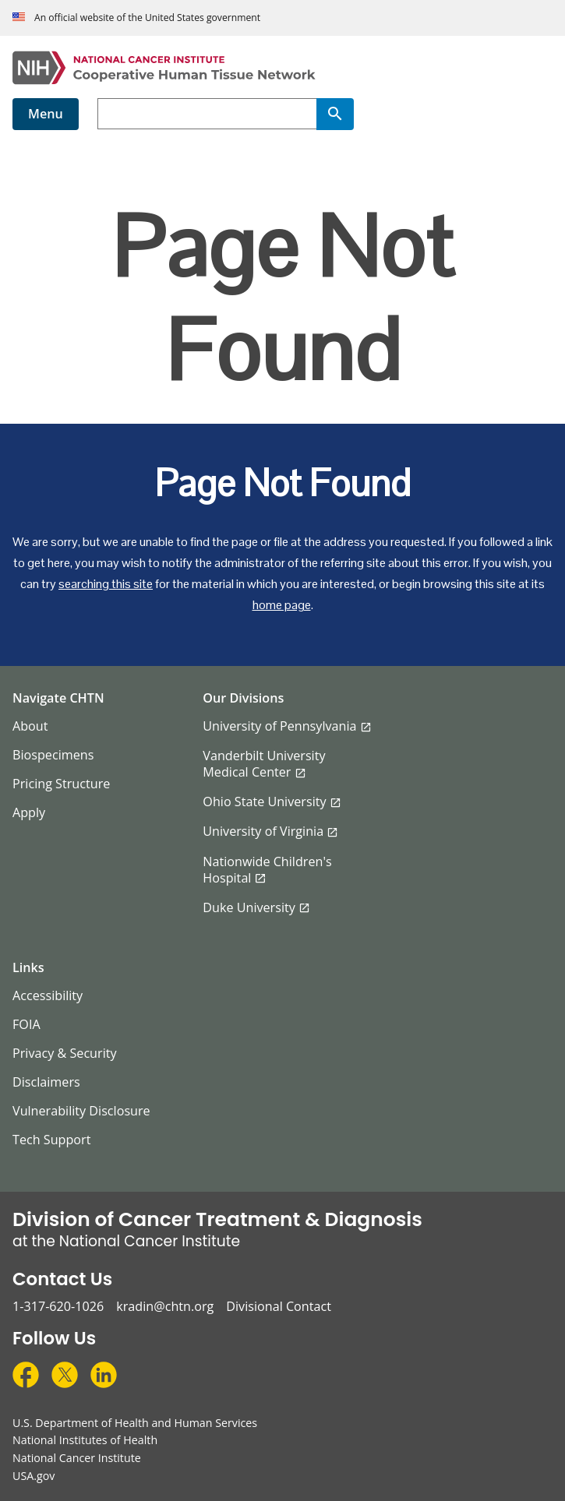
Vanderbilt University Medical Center (264, 763)
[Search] (335, 113)
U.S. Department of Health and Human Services (134, 1422)
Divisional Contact (278, 1306)
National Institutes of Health (84, 1439)
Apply (28, 812)
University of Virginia (263, 831)
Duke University (249, 907)
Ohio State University (264, 801)
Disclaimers (46, 1082)
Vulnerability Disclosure (81, 1110)
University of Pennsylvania (279, 726)
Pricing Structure (61, 783)
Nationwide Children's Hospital (267, 869)
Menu (45, 113)
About (30, 726)
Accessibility (47, 995)
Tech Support (51, 1139)
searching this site (105, 584)
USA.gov (33, 1475)
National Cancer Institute (76, 1457)
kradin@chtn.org (165, 1306)
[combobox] (206, 113)
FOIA (26, 1024)
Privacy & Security (64, 1053)
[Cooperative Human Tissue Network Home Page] (282, 67)
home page (281, 605)
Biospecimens (53, 754)
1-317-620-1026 (58, 1306)
